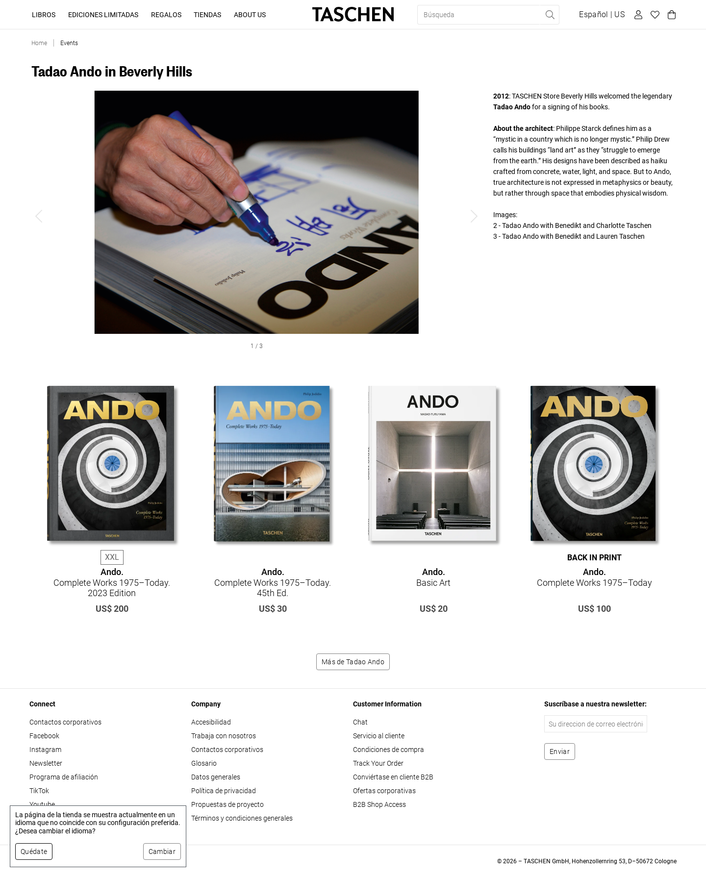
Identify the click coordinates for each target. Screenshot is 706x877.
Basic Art (433, 577)
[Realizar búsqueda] (549, 15)
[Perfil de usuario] (636, 14)
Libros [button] (43, 15)
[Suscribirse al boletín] (559, 751)
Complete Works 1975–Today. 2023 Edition (111, 582)
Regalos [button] (166, 15)
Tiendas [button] (207, 15)
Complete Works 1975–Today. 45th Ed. (272, 582)
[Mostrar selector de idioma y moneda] (602, 14)
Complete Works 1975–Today (594, 577)
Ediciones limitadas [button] (103, 15)
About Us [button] (250, 15)
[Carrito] (670, 14)
